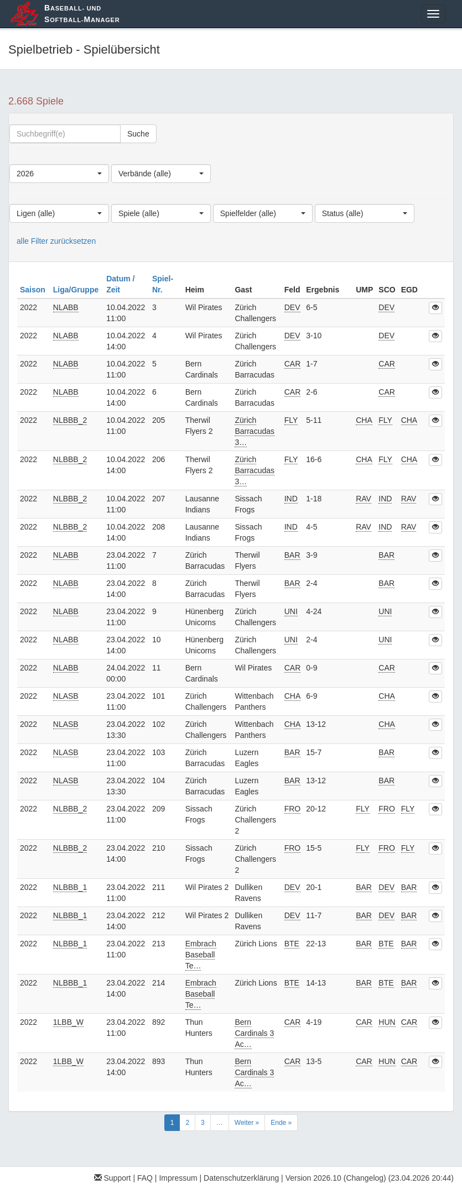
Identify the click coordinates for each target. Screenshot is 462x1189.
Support (112, 1178)
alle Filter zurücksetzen (56, 241)
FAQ (145, 1178)
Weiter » (247, 1123)
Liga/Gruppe (77, 289)
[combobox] (59, 173)
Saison (34, 289)
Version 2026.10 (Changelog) (335, 1178)
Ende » (281, 1123)
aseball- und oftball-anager (82, 13)
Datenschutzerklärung (241, 1178)
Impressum (178, 1178)
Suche (138, 133)
